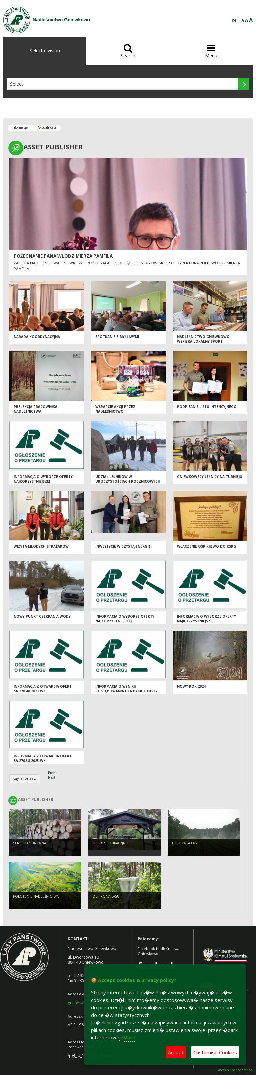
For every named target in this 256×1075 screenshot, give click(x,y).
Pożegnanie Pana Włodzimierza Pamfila (63, 256)
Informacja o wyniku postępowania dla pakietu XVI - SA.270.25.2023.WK (126, 691)
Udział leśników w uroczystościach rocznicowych (127, 479)
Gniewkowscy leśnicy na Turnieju (209, 476)
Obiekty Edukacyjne (110, 843)
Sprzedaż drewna (29, 843)
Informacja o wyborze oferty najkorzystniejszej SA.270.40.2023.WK (43, 481)
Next (51, 777)
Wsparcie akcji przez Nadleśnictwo (115, 409)
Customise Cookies (215, 1052)
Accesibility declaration (235, 1070)
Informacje (20, 127)
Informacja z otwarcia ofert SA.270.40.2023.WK (43, 689)
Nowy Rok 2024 (191, 686)
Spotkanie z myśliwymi (117, 336)
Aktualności (47, 127)
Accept (176, 1052)
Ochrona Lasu (106, 896)
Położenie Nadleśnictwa (36, 896)
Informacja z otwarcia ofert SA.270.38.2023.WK (43, 758)
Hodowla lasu (185, 843)
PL (235, 21)
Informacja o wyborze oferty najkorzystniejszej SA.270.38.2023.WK (124, 621)
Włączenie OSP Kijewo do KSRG (206, 546)
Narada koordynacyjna (37, 336)
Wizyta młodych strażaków (41, 546)
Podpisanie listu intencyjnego (207, 406)
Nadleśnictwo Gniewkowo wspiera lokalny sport (203, 339)
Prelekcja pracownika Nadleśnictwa (35, 409)
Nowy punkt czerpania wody (42, 616)
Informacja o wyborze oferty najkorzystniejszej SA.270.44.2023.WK (206, 621)
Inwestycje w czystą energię (122, 546)
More (129, 1037)
